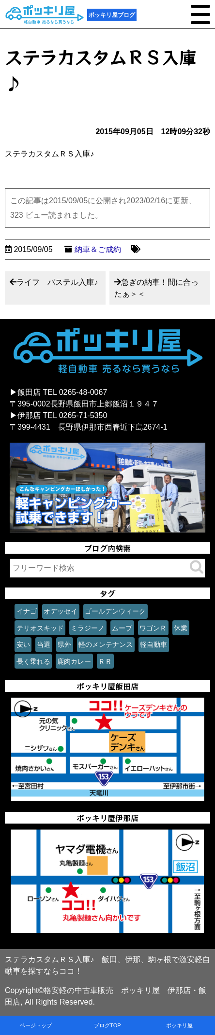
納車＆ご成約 (98, 249)
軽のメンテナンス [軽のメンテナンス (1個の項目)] (105, 644)
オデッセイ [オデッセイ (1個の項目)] (60, 611)
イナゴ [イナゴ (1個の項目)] (26, 611)
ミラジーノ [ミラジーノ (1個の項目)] (88, 628)
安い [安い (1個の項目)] (23, 644)
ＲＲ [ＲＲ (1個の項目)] (105, 661)
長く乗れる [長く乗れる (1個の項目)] (33, 661)
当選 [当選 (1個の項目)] (43, 644)
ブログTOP (107, 1025)
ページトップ (36, 1025)
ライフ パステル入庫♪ (57, 282)
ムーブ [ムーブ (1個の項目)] (122, 628)
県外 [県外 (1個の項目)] (64, 644)
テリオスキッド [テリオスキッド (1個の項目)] (40, 628)
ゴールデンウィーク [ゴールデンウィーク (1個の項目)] (115, 611)
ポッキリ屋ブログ (112, 15)
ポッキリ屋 (179, 1025)
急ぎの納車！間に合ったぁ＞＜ (156, 288)
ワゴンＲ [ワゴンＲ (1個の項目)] (153, 628)
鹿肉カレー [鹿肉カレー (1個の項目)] (74, 661)
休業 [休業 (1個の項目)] (180, 628)
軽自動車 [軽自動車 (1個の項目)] (153, 644)
